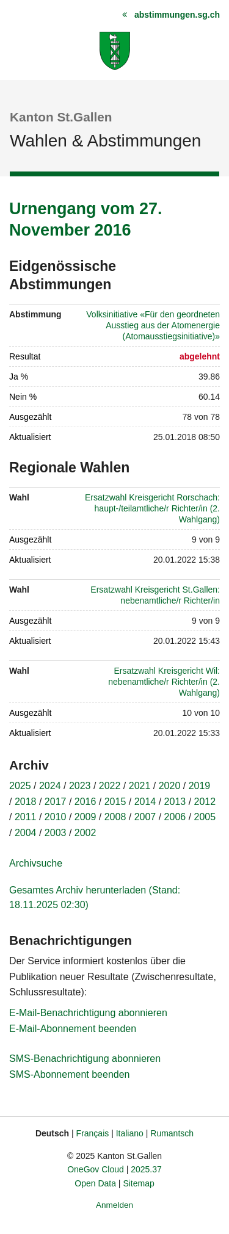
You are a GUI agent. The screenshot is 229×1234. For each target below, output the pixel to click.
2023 (80, 786)
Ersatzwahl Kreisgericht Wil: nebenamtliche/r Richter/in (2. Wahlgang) (164, 682)
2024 (50, 786)
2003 (56, 833)
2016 (85, 801)
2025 (20, 786)
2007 (145, 817)
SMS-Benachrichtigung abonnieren (85, 1058)
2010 (56, 817)
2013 (175, 801)
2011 (26, 817)
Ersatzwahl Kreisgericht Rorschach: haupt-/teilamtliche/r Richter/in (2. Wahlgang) (152, 508)
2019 (200, 786)
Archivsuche (35, 863)
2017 (56, 801)
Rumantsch (172, 1133)
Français (92, 1133)
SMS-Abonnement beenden (69, 1074)
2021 (140, 786)
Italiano (130, 1133)
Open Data (95, 1183)
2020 (170, 786)
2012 (205, 801)
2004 (26, 833)
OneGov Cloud (95, 1169)
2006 (175, 817)
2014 (145, 801)
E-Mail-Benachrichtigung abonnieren (88, 1013)
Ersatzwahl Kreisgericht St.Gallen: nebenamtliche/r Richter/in (155, 595)
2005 (205, 817)
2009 (85, 817)
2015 (115, 801)
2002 (85, 833)
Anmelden (114, 1205)
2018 (26, 801)
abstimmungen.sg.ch (177, 15)
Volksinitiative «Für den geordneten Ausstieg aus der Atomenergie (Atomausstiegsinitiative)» (153, 325)
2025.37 (146, 1169)
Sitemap (138, 1183)
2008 (115, 817)
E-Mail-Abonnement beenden (72, 1028)
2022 (110, 786)
